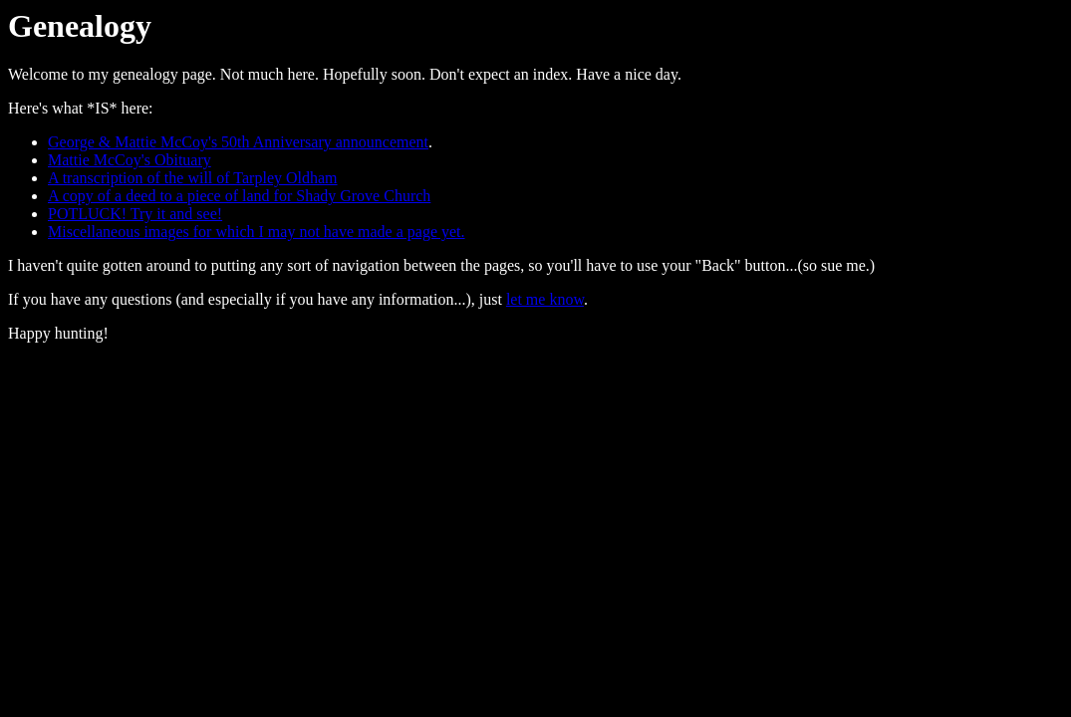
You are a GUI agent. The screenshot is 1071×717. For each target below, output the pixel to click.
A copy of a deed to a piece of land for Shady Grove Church (239, 195)
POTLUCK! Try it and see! (135, 213)
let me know (545, 299)
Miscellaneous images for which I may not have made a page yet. (256, 231)
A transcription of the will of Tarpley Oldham (193, 177)
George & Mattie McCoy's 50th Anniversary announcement (238, 141)
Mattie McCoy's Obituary (129, 159)
